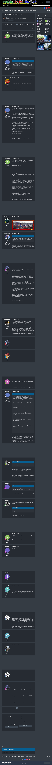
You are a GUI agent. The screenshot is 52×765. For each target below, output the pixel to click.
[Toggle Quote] (13, 236)
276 (7, 555)
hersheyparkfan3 (7, 77)
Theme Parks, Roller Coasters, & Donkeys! (19, 18)
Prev (5, 24)
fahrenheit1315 (7, 351)
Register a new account (11, 726)
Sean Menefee (7, 216)
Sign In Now (25, 725)
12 (7, 24)
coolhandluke (7, 319)
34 (7, 360)
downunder (7, 585)
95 (7, 347)
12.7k (7, 640)
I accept (47, 763)
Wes (7, 631)
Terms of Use (4, 763)
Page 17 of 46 (33, 26)
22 (25, 24)
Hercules (7, 614)
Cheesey (7, 338)
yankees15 (7, 378)
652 (7, 328)
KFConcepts (7, 158)
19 (20, 24)
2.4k (7, 67)
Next (28, 24)
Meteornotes (9, 17)
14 (11, 24)
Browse (4, 6)
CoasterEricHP (7, 264)
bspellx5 (7, 483)
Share (5, 20)
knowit (7, 32)
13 (9, 24)
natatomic (7, 459)
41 (7, 86)
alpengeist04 (7, 233)
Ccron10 (7, 58)
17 (16, 24)
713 (7, 225)
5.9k (7, 594)
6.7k (7, 653)
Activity (8, 5)
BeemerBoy (7, 644)
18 (18, 24)
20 (22, 24)
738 (7, 273)
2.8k (7, 242)
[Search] (37, 5)
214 (7, 41)
